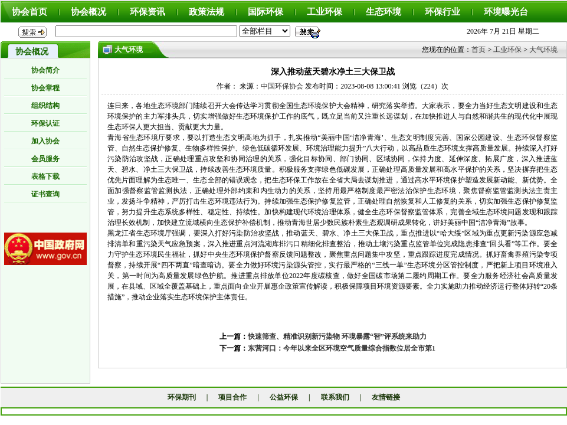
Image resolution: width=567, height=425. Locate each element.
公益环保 (284, 397)
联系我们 (335, 397)
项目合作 (232, 397)
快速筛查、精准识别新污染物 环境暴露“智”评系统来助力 (337, 336)
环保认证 (45, 123)
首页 (478, 49)
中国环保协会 (282, 86)
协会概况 (88, 12)
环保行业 (442, 12)
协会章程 (45, 88)
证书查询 (45, 194)
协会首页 (29, 12)
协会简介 (45, 70)
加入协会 (45, 141)
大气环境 (543, 49)
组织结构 (45, 106)
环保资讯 (147, 12)
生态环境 (383, 12)
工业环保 (324, 12)
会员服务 (45, 159)
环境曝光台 (506, 12)
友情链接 (386, 397)
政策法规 (206, 12)
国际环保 (265, 12)
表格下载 (45, 176)
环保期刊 (182, 397)
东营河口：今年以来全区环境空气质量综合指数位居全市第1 (341, 348)
